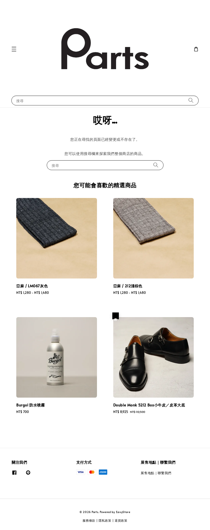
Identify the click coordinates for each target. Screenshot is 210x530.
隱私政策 (105, 520)
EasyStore (123, 512)
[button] (14, 49)
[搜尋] (190, 100)
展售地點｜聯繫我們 (156, 473)
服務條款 (89, 520)
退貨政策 (121, 520)
